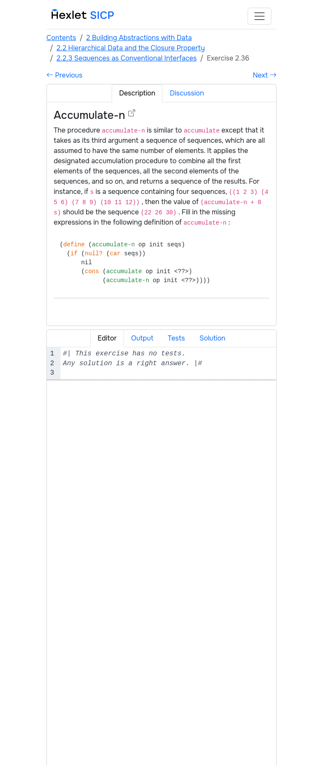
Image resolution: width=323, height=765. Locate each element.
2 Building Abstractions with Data (139, 37)
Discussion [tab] (187, 93)
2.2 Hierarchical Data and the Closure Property (131, 47)
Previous (64, 75)
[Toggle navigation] (259, 16)
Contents (61, 37)
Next (265, 75)
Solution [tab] (212, 338)
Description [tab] (137, 93)
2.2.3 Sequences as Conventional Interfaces (127, 58)
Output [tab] (142, 338)
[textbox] (168, 363)
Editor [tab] (107, 338)
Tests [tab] (176, 338)
